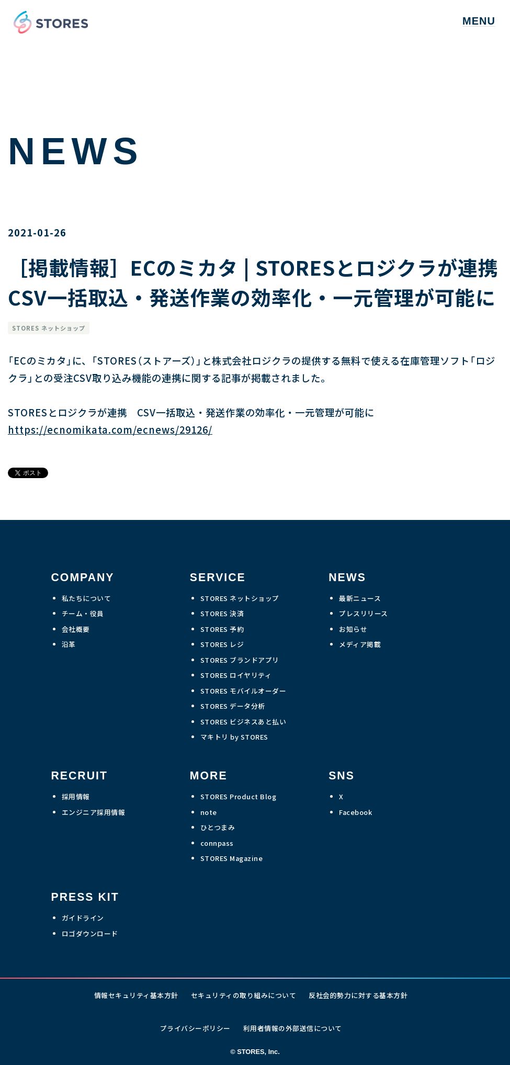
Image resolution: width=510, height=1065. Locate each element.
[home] (48, 21)
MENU (478, 21)
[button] (479, 21)
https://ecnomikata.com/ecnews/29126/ (110, 429)
